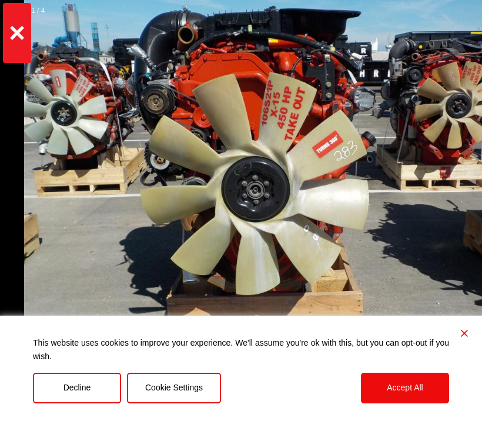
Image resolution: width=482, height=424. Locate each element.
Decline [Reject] (77, 387)
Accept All (405, 387)
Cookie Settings (174, 387)
